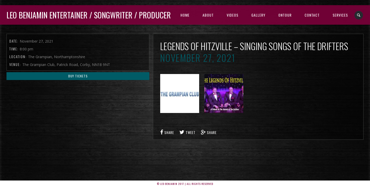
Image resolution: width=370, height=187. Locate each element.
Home (185, 15)
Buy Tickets (78, 76)
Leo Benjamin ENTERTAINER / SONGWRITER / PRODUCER (88, 15)
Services (340, 15)
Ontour (285, 15)
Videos (232, 15)
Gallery (258, 15)
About (208, 15)
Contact (312, 15)
